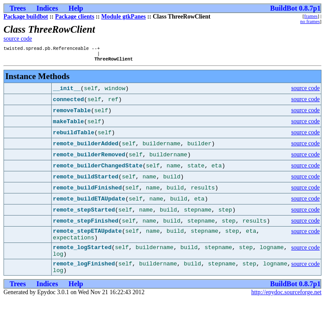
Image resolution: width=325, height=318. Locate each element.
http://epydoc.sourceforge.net (286, 302)
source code (18, 38)
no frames (310, 21)
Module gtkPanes (123, 16)
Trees (18, 8)
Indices (47, 8)
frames (310, 16)
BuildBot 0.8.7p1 (295, 8)
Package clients (74, 16)
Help (75, 8)
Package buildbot (26, 16)
